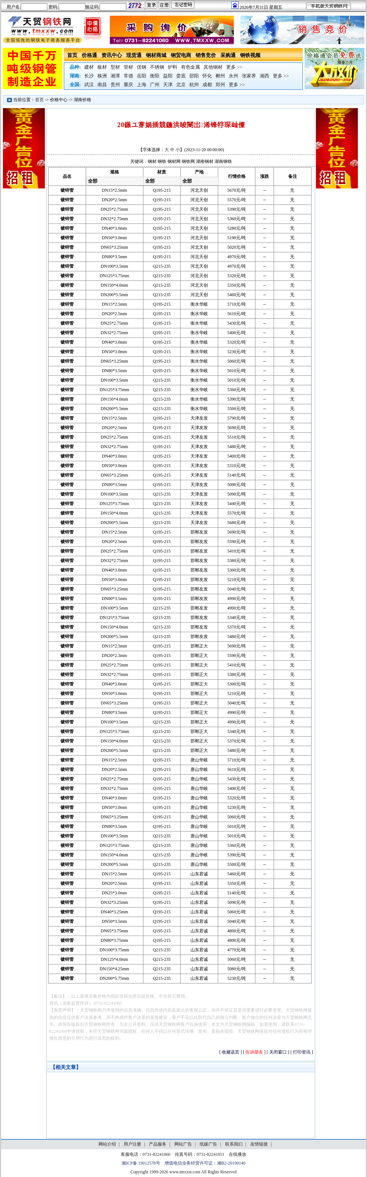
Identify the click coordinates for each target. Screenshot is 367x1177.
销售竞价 (206, 55)
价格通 (89, 55)
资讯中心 (111, 55)
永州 (233, 76)
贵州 (115, 84)
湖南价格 (82, 99)
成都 (207, 84)
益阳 (168, 76)
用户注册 (132, 1144)
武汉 (89, 84)
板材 (102, 67)
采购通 (228, 55)
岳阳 (141, 76)
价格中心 (58, 99)
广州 (154, 84)
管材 (128, 67)
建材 (89, 67)
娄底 (181, 76)
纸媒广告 (208, 1144)
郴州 (220, 76)
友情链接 (259, 1144)
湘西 (264, 76)
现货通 (134, 55)
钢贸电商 (181, 55)
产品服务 (157, 1144)
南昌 (102, 84)
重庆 (128, 84)
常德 (128, 76)
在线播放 (237, 1154)
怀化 (207, 76)
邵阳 (194, 76)
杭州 (194, 84)
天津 (168, 84)
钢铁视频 (250, 55)
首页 (72, 55)
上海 (141, 84)
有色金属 (190, 67)
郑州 (220, 84)
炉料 (172, 67)
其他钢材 (213, 67)
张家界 (249, 76)
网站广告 (183, 1144)
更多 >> (234, 67)
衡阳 (154, 76)
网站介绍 (107, 1144)
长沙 (89, 76)
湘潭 (115, 76)
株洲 (102, 76)
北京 (181, 84)
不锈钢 (157, 67)
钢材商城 (156, 55)
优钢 (141, 67)
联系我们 (234, 1144)
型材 (115, 67)
